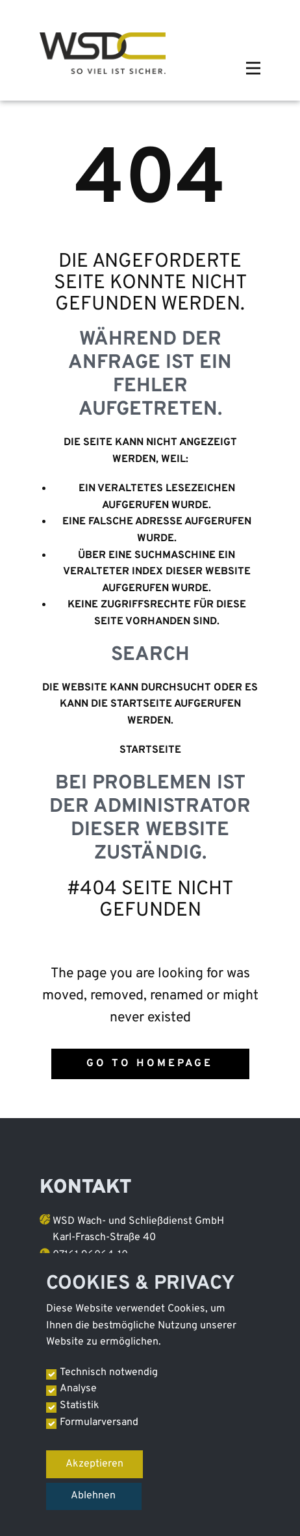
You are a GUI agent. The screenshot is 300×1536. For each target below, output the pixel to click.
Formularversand (99, 1422)
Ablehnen (93, 1495)
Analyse (78, 1388)
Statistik (79, 1405)
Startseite (150, 750)
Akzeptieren (94, 1463)
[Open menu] (253, 68)
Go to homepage (149, 1063)
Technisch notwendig (109, 1372)
